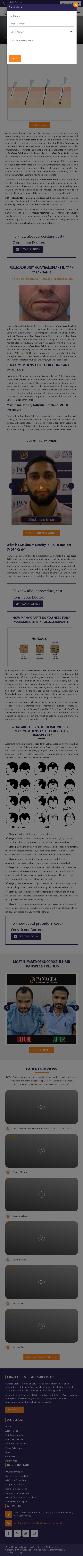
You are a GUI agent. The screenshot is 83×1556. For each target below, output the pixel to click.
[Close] (75, 4)
